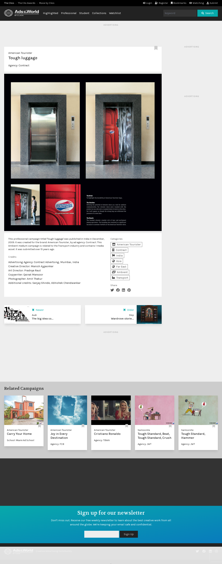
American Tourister (20, 53)
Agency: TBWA (102, 440)
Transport (120, 277)
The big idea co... (42, 318)
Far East (119, 266)
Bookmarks (179, 3)
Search (208, 13)
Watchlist (115, 13)
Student (84, 13)
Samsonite (144, 430)
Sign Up (129, 534)
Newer (38, 310)
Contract (24, 65)
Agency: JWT (144, 444)
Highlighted (50, 13)
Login (147, 3)
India (117, 255)
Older (128, 310)
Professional (68, 13)
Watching (196, 3)
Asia (116, 261)
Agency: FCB (57, 444)
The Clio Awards (26, 3)
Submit (212, 3)
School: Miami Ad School (20, 440)
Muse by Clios (46, 3)
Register (161, 3)
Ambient (120, 272)
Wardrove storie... (122, 318)
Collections (99, 13)
